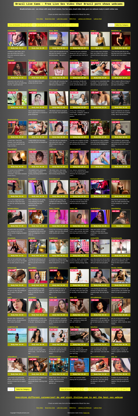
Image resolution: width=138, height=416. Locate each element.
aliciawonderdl (13, 90)
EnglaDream (53, 238)
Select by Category (122, 25)
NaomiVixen (74, 119)
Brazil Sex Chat (50, 19)
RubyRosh (94, 60)
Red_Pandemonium (118, 149)
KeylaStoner (32, 327)
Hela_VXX (73, 297)
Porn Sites (39, 19)
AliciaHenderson (117, 297)
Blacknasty (74, 357)
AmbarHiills (95, 238)
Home (111, 25)
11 (63, 25)
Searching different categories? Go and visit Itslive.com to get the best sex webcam (69, 397)
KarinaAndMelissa (97, 179)
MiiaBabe (31, 238)
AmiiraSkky (74, 60)
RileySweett (53, 90)
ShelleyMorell (75, 238)
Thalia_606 (53, 297)
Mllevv (72, 30)
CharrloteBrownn (117, 119)
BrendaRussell (54, 179)
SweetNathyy (116, 208)
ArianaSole (115, 179)
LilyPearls (52, 149)
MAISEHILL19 (116, 30)
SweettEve (53, 119)
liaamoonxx (74, 179)
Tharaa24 (11, 60)
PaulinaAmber (96, 119)
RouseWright (12, 149)
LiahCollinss (53, 268)
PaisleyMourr (54, 327)
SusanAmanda (116, 238)
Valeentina (94, 268)
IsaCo (10, 297)
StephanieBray (13, 119)
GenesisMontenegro (98, 357)
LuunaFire (73, 268)
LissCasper (32, 30)
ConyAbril (32, 179)
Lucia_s (93, 30)
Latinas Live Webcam (85, 19)
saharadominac (116, 327)
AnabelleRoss (96, 208)
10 (59, 25)
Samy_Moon (53, 30)
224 (72, 25)
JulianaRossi (12, 357)
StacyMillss (32, 268)
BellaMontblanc (13, 208)
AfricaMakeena (96, 297)
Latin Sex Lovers (62, 19)
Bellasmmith (12, 268)
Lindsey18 (73, 90)
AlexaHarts (11, 238)
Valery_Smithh (54, 208)
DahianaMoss (95, 149)
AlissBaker (32, 297)
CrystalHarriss (116, 60)
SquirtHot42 (32, 90)
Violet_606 (73, 208)
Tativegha (31, 60)
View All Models (14, 25)
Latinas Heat (98, 19)
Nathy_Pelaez (75, 327)
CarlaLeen (32, 149)
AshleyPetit (12, 30)
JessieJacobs (54, 60)
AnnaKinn (31, 208)
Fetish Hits (86, 413)
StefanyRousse (13, 179)
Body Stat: (17, 48)
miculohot (94, 90)
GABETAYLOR (13, 327)
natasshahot (32, 119)
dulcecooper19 (75, 149)
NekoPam (94, 327)
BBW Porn (72, 19)
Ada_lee (114, 357)
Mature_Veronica (117, 90)
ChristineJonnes (55, 357)
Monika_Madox (116, 268)
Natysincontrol (33, 357)
